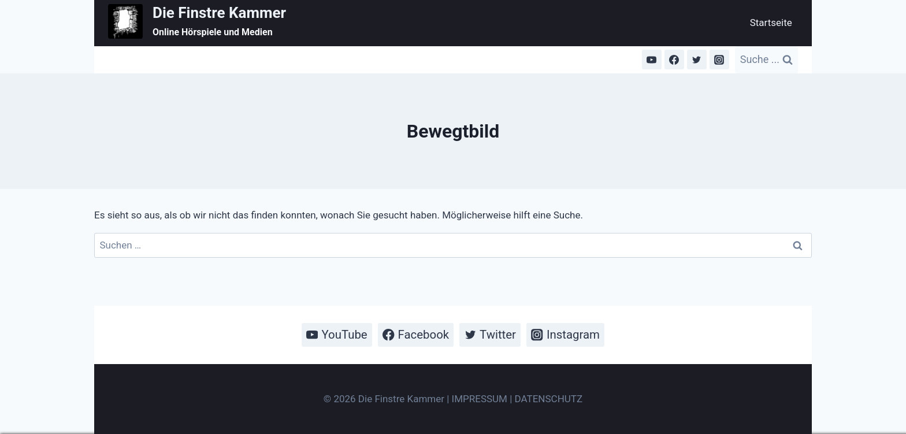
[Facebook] (674, 59)
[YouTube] (652, 59)
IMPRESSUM (479, 399)
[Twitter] (697, 59)
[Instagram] (719, 59)
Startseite (771, 22)
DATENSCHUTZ (549, 399)
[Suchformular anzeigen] (766, 59)
